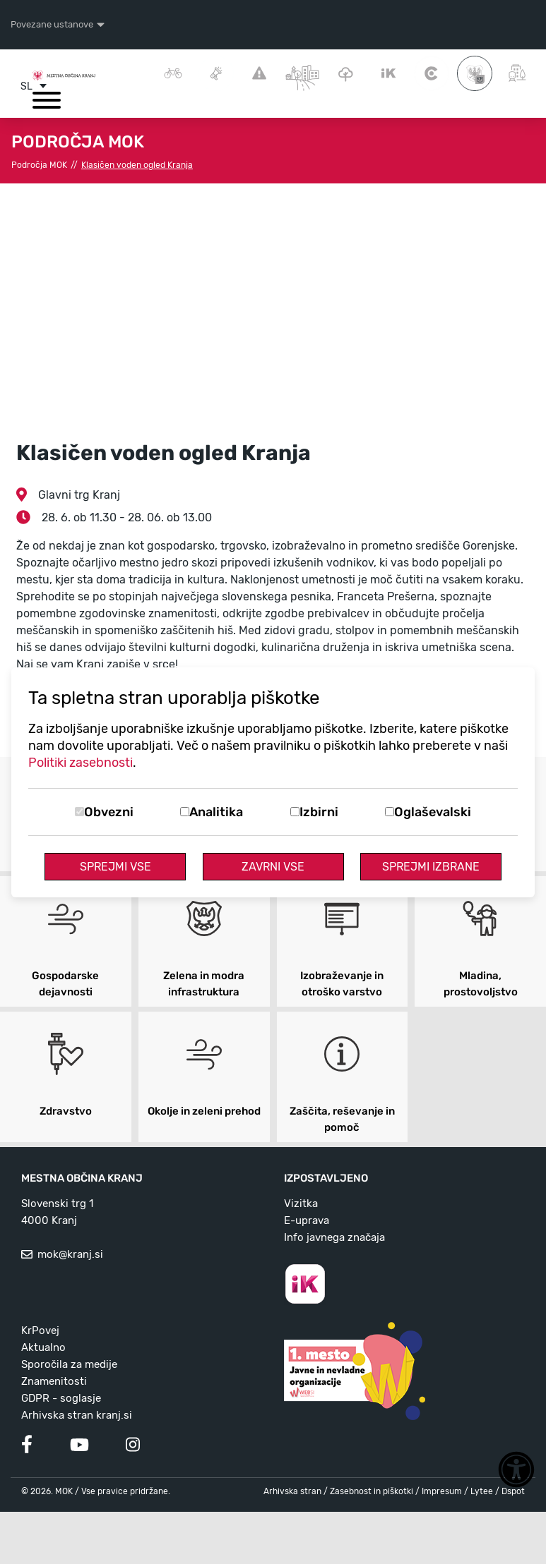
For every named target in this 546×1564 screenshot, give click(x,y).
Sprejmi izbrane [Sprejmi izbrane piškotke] (431, 866)
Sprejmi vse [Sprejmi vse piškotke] (115, 866)
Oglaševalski (432, 812)
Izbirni (318, 812)
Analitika (216, 812)
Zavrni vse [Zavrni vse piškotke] (273, 866)
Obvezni (108, 812)
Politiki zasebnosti (80, 762)
